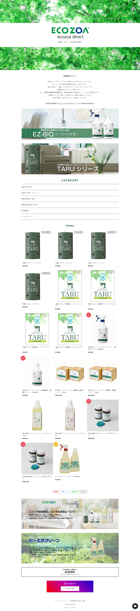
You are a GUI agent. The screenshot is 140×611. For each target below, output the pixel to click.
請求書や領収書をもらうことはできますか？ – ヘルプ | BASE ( (66, 103)
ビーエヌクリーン (27, 217)
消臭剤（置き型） (27, 187)
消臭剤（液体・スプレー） (30, 193)
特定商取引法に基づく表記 (77, 601)
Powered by (70, 607)
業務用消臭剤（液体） (28, 199)
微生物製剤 (25, 211)
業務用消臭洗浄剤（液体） (30, 205)
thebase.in (90, 103)
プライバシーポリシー (61, 601)
